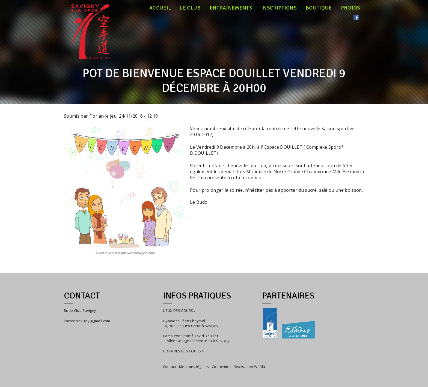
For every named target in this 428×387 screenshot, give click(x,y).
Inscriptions (279, 8)
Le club (190, 8)
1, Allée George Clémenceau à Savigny (196, 340)
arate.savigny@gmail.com (88, 320)
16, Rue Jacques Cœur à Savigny (191, 325)
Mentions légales (194, 366)
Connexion (221, 366)
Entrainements (231, 8)
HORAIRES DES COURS (182, 351)
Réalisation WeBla (249, 366)
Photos (350, 8)
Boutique (319, 8)
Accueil (160, 8)
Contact (169, 366)
